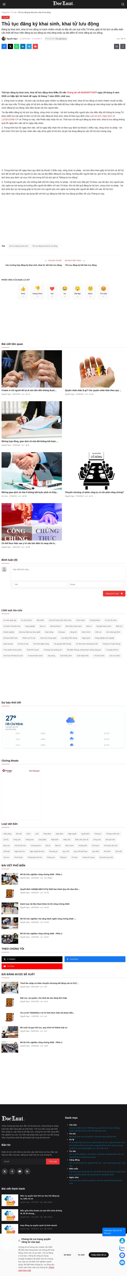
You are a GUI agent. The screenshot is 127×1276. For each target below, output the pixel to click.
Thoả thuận (18, 857)
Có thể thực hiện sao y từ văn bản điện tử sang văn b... (29, 543)
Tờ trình (74, 857)
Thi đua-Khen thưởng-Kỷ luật (87, 644)
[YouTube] (20, 1171)
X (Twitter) (9, 959)
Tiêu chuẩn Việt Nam (91, 1131)
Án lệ (71, 1139)
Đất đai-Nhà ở (55, 626)
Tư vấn (13, 12)
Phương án (53, 851)
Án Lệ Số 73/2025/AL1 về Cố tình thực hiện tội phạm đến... (47, 1013)
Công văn (17, 840)
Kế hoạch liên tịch (111, 846)
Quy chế (66, 851)
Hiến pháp (7, 834)
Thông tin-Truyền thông (111, 644)
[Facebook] (12, 1171)
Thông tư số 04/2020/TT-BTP (82, 92)
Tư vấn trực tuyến (101, 1180)
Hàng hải (73, 632)
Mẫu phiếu (110, 1175)
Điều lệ (58, 846)
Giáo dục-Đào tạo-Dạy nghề (29, 632)
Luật (36, 834)
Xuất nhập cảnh (66, 656)
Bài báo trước (53, 261)
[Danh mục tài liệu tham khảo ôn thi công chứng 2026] (10, 908)
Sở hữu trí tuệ (23, 644)
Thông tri (63, 857)
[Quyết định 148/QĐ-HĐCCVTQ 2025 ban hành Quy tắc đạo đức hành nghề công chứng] (10, 893)
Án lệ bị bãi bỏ (74, 1142)
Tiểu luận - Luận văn (102, 1163)
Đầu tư (89, 626)
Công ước (97, 840)
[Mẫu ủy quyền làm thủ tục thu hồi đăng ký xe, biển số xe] (10, 1200)
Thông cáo (51, 857)
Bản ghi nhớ (110, 840)
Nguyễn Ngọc (6, 394)
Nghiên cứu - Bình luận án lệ (97, 1148)
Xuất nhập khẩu (83, 656)
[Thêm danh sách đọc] (122, 46)
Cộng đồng (74, 1160)
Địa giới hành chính (103, 626)
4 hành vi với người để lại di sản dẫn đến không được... (29, 390)
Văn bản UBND (86, 1128)
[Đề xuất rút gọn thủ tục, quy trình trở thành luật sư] (10, 1032)
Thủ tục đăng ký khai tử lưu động (44, 246)
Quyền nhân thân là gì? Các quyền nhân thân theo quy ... (93, 390)
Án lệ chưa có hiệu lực (90, 1142)
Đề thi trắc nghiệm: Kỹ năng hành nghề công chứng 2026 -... (48, 919)
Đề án (48, 846)
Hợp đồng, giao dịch (77, 1172)
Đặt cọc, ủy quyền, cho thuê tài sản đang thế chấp (43, 998)
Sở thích (67, 1255)
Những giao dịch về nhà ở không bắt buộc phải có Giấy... (30, 492)
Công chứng (90, 1157)
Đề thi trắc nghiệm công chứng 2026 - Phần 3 (41, 1042)
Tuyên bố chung (88, 857)
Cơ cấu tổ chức (111, 620)
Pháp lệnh (47, 834)
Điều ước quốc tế (81, 840)
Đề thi (80, 1163)
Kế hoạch (95, 846)
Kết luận (7, 851)
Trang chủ (5, 12)
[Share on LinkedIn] (22, 46)
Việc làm (115, 1154)
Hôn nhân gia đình (113, 632)
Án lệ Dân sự (75, 1145)
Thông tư (97, 834)
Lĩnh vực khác (114, 656)
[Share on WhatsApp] (16, 46)
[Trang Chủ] (63, 4)
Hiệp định (54, 840)
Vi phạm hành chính (35, 656)
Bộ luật (18, 834)
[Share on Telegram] (29, 46)
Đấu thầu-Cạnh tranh (74, 626)
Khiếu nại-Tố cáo (28, 638)
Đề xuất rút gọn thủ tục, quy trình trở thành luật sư (43, 1027)
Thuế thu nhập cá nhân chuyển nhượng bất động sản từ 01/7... (49, 983)
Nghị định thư (20, 851)
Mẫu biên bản (88, 1175)
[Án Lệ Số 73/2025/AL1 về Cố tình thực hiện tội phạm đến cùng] (10, 1017)
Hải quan (61, 632)
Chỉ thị (6, 840)
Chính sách (80, 620)
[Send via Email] (35, 46)
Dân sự (42, 626)
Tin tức (72, 1134)
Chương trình (36, 846)
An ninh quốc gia (10, 620)
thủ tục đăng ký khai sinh (18, 246)
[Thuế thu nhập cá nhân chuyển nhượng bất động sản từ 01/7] (10, 987)
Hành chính (86, 632)
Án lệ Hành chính (118, 1142)
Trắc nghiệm (88, 1163)
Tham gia (53, 1161)
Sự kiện (113, 1137)
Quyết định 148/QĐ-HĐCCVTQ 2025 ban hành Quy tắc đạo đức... (50, 889)
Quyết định (85, 834)
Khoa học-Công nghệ (48, 638)
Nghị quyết (72, 834)
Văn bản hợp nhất (106, 857)
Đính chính (69, 846)
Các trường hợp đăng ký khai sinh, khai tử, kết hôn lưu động (33, 265)
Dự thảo (103, 1131)
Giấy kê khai (99, 1175)
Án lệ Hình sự (105, 1142)
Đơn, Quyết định (75, 1175)
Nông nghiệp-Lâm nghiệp (104, 638)
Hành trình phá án (76, 1180)
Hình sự (98, 632)
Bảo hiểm (40, 620)
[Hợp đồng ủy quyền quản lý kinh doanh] (10, 1230)
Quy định (95, 851)
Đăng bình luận (114, 593)
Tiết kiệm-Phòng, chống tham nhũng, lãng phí (84, 650)
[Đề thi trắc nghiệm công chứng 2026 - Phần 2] (10, 938)
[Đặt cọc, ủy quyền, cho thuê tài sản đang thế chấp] (10, 1002)
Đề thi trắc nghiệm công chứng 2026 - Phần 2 (41, 933)
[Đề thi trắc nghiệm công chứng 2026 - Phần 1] (10, 879)
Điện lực (119, 626)
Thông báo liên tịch (35, 857)
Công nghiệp (30, 626)
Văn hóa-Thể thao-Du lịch (13, 656)
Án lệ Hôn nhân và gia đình (92, 1145)
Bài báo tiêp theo (75, 261)
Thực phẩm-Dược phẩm (13, 650)
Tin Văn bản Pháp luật (100, 1137)
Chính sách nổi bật (83, 1137)
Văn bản (73, 1125)
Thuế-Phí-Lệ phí (33, 650)
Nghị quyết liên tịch (37, 851)
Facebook (72, 959)
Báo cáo (7, 846)
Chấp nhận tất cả (98, 1255)
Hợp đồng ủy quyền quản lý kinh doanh (38, 1225)
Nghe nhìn (74, 1177)
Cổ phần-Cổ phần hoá (12, 626)
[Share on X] (10, 46)
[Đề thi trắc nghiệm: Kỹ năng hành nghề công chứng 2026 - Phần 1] (10, 923)
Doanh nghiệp (9, 632)
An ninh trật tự (26, 620)
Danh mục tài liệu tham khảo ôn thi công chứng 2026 (44, 904)
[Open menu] (4, 4)
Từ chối (81, 1255)
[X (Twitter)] (5, 1171)
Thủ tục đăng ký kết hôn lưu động (81, 265)
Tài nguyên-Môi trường (62, 644)
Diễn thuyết (88, 1180)
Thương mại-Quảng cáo (53, 650)
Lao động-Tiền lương (69, 638)
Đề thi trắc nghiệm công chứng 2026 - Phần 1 (41, 874)
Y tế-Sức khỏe (98, 656)
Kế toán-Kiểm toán (11, 638)
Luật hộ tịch (95, 116)
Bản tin (72, 1137)
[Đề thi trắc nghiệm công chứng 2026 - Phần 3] (10, 1047)
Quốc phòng (8, 644)
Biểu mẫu (73, 1169)
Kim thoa (5, 496)
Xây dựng (51, 656)
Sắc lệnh (107, 851)
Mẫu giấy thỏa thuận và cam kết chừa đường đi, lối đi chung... (41, 1212)
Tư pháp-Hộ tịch (112, 650)
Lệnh (28, 834)
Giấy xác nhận (91, 1172)
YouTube (9, 966)
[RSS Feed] (27, 1171)
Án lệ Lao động (79, 1148)
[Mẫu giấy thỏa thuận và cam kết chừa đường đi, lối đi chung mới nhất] (10, 1215)
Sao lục (6, 857)
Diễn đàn (72, 1163)
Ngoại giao (86, 638)
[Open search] (123, 4)
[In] (116, 46)
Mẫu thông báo (104, 1172)
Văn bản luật (74, 1128)
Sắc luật (118, 851)
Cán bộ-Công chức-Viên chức (60, 620)
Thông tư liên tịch (112, 834)
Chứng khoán (95, 620)
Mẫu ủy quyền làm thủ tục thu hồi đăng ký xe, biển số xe (39, 1197)
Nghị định (59, 834)
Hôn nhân (87, 1154)
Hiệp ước (66, 840)
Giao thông (49, 632)
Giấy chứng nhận (117, 1172)
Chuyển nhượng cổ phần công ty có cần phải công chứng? (94, 492)
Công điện (42, 840)
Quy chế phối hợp (80, 851)
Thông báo (29, 840)
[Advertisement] (63, 71)
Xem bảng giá (34, 771)
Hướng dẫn (82, 846)
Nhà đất (79, 1154)
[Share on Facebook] (4, 46)
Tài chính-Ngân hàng (41, 644)
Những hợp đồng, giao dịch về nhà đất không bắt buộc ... (30, 441)
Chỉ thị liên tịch (20, 846)
